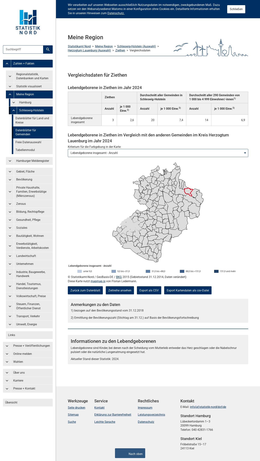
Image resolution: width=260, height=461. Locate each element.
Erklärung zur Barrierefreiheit (112, 414)
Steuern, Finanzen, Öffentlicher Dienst (28, 306)
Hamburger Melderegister (32, 161)
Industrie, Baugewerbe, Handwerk (30, 274)
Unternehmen (25, 264)
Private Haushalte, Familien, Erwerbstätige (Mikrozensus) (31, 192)
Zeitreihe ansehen (119, 290)
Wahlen (18, 361)
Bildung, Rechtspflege (30, 211)
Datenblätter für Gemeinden (25, 132)
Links (11, 335)
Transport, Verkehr (28, 316)
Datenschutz (146, 422)
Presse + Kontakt (24, 388)
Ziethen (120, 50)
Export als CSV (149, 290)
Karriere (18, 380)
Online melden (22, 354)
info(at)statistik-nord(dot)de (208, 407)
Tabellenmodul (25, 150)
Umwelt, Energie (26, 324)
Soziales (21, 227)
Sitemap (73, 414)
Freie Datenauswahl (28, 142)
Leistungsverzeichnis (151, 414)
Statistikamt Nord (79, 46)
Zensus (21, 204)
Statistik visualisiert (29, 86)
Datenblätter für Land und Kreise (32, 120)
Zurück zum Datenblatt (85, 290)
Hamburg (25, 102)
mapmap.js (98, 281)
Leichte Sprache (104, 422)
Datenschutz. (116, 13)
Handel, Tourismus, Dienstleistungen (28, 286)
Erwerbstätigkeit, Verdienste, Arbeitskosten (32, 246)
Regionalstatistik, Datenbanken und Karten (32, 76)
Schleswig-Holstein (31, 110)
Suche (72, 422)
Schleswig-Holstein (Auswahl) (136, 46)
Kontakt (99, 407)
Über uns (19, 372)
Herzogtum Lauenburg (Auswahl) (89, 50)
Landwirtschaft (26, 256)
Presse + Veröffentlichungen (31, 345)
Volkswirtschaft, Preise (31, 296)
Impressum (145, 407)
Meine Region (25, 94)
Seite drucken (76, 407)
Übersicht (11, 402)
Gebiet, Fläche (25, 171)
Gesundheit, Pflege (28, 220)
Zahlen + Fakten (23, 63)
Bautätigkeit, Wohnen (30, 236)
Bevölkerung (24, 179)
